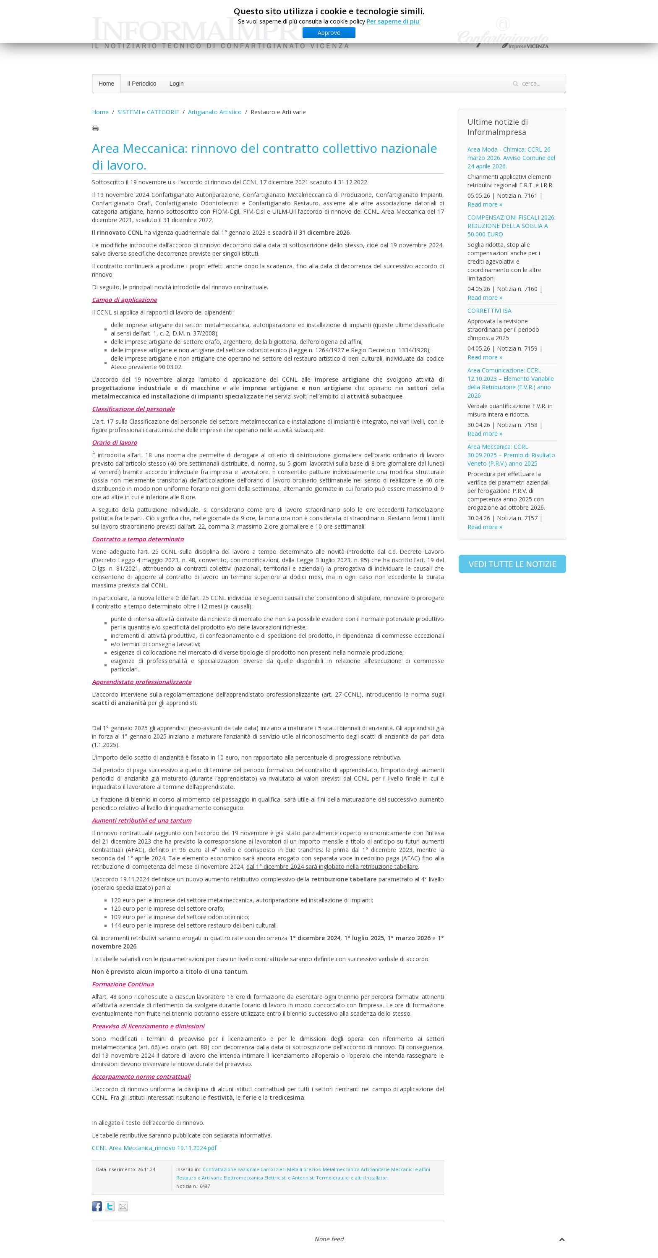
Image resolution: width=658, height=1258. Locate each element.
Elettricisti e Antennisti (289, 1177)
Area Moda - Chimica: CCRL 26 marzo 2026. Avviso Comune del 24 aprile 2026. (511, 157)
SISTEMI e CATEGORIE (148, 112)
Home (106, 83)
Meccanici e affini (410, 1169)
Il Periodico (141, 83)
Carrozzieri (273, 1169)
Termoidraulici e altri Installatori (352, 1177)
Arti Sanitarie (375, 1169)
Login (177, 83)
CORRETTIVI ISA (489, 310)
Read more (482, 204)
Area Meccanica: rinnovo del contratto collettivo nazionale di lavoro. (264, 156)
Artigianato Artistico (215, 112)
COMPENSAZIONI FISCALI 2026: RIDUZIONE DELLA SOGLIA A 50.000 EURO (511, 225)
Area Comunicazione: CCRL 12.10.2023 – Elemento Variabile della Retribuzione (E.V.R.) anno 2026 (510, 382)
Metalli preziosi (304, 1169)
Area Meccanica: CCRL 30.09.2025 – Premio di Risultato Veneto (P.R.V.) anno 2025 (511, 455)
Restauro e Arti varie (199, 1177)
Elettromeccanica (243, 1177)
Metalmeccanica (341, 1169)
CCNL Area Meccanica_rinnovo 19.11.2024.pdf (154, 1148)
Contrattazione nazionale (231, 1169)
